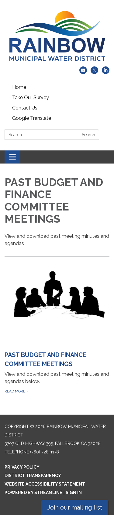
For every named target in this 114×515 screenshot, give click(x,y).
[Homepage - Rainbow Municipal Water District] (57, 36)
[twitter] (94, 72)
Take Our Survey (30, 97)
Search (88, 134)
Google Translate (31, 118)
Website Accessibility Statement (45, 484)
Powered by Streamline (33, 492)
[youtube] (83, 72)
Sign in (74, 492)
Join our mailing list (74, 507)
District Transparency (33, 475)
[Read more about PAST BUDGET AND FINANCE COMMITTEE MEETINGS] (57, 330)
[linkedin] (105, 72)
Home (19, 87)
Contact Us (24, 108)
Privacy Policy (22, 467)
